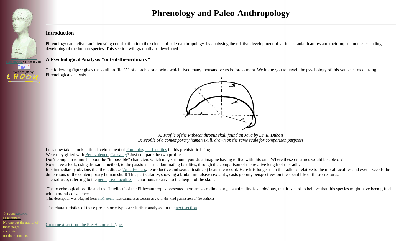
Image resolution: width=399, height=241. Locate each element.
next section (186, 207)
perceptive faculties (115, 179)
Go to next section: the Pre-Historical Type (84, 224)
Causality (118, 154)
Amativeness (134, 169)
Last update (14, 62)
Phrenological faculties (146, 149)
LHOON (22, 213)
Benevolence (96, 154)
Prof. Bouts (106, 198)
